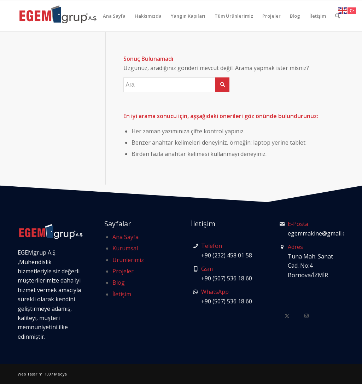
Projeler (123, 271)
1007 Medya (56, 374)
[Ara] (337, 15)
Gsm (207, 269)
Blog (118, 282)
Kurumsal (125, 248)
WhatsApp (215, 292)
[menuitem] (114, 15)
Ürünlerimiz (128, 260)
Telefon (211, 246)
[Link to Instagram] (306, 315)
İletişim (121, 294)
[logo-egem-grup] (58, 15)
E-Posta (298, 224)
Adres (295, 247)
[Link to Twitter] (287, 315)
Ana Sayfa (125, 237)
